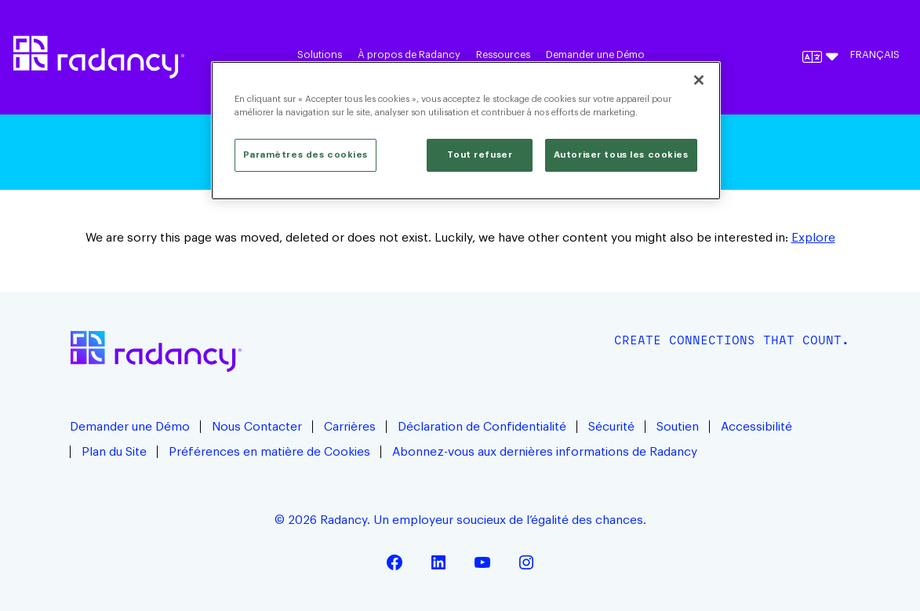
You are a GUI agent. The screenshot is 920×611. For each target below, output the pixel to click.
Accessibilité (756, 426)
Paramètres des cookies (306, 155)
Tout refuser (479, 155)
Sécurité (611, 426)
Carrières (350, 426)
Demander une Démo (595, 55)
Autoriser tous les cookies (621, 155)
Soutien (677, 426)
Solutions (319, 55)
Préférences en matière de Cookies (269, 452)
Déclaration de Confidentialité (482, 426)
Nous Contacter (257, 426)
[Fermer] (699, 80)
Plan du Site (114, 452)
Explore (813, 237)
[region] (466, 130)
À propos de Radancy (409, 55)
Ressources (503, 55)
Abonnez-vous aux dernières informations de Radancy (546, 452)
